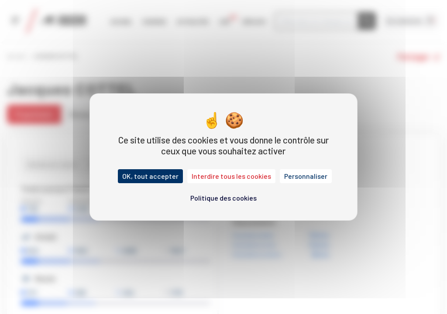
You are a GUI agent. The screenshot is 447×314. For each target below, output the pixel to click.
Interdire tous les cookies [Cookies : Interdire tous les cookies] (231, 176)
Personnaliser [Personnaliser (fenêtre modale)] (305, 176)
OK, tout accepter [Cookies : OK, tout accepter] (150, 176)
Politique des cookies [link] (223, 198)
